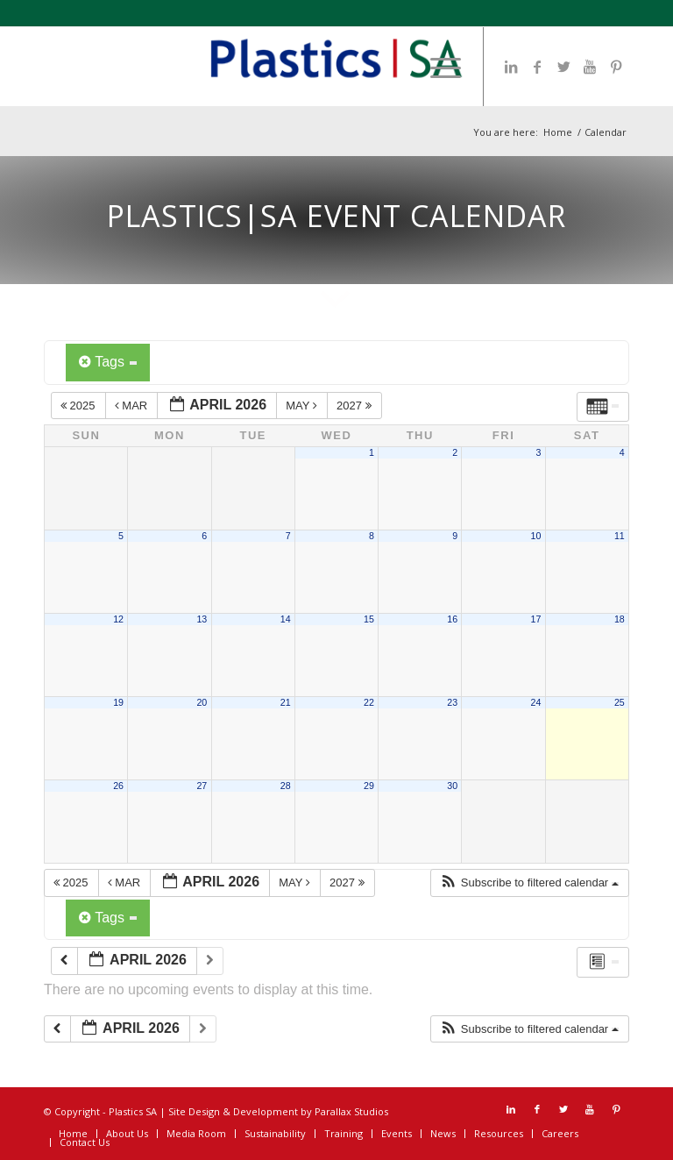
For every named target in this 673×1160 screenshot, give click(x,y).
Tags (108, 361)
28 (285, 785)
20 (201, 702)
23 (452, 702)
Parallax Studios (351, 1111)
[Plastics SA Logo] (336, 66)
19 (118, 702)
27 (201, 785)
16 (452, 619)
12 (118, 619)
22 (369, 702)
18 (619, 619)
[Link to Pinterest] (616, 66)
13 (201, 619)
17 (536, 619)
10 (536, 535)
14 (285, 619)
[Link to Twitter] (563, 66)
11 (619, 535)
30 (452, 785)
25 (619, 702)
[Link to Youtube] (590, 66)
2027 (355, 405)
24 (536, 702)
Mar (133, 405)
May (303, 405)
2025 (79, 405)
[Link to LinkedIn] (511, 66)
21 (285, 702)
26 (118, 785)
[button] (529, 883)
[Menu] (437, 66)
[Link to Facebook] (537, 66)
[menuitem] (437, 66)
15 (369, 619)
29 (369, 785)
